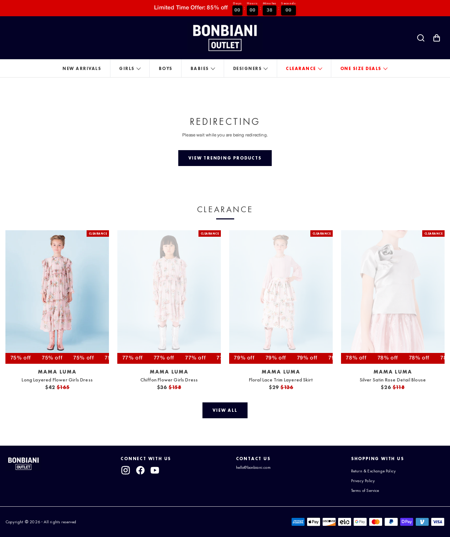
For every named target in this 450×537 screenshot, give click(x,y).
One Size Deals (360, 68)
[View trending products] (225, 158)
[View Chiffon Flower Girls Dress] (169, 296)
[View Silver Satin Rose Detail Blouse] (393, 296)
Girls (127, 68)
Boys (165, 68)
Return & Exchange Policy (373, 471)
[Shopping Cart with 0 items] (437, 38)
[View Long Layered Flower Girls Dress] (57, 296)
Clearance (301, 68)
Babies (200, 68)
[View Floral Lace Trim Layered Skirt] (281, 296)
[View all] (225, 410)
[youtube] (155, 470)
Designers (247, 68)
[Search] (421, 38)
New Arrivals (81, 68)
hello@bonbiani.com (253, 467)
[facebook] (140, 470)
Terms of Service (365, 490)
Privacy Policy (363, 481)
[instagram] (126, 470)
